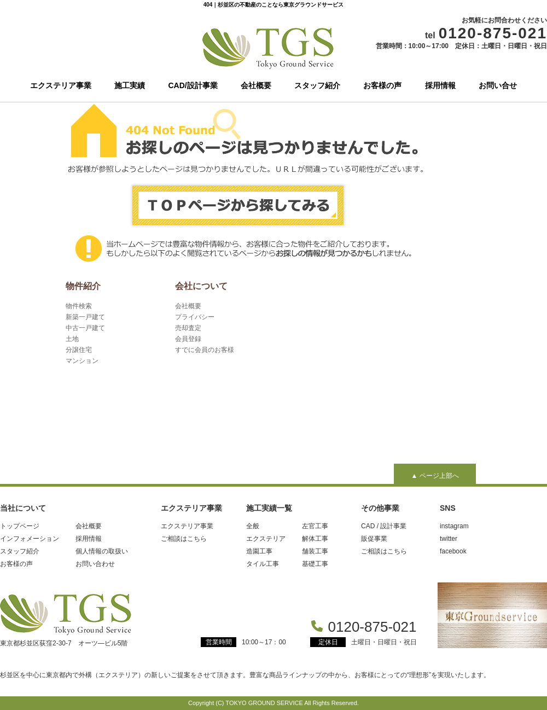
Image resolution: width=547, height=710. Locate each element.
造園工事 (259, 551)
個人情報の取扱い (101, 551)
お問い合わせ (95, 564)
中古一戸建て (85, 328)
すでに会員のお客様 (204, 350)
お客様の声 (382, 85)
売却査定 (188, 328)
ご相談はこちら (184, 538)
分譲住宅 (79, 350)
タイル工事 (262, 564)
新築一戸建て (85, 317)
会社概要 (256, 85)
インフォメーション (29, 538)
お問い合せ (498, 85)
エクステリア (266, 538)
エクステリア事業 (60, 85)
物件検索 (79, 306)
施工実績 (129, 85)
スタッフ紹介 (317, 85)
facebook (453, 551)
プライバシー (194, 317)
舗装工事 (315, 551)
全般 (252, 526)
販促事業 (374, 538)
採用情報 (440, 85)
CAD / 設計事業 (383, 526)
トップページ (19, 526)
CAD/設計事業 (193, 85)
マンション (82, 361)
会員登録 (188, 339)
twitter (448, 538)
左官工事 (315, 526)
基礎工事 (315, 564)
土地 (72, 339)
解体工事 (315, 538)
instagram (454, 526)
